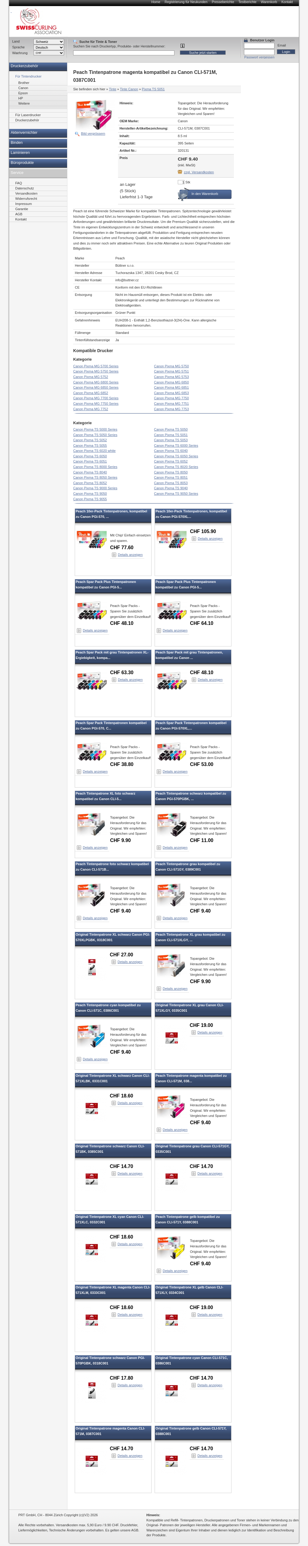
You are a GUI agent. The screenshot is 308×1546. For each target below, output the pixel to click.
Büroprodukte (22, 163)
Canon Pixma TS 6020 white (94, 450)
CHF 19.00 (201, 1025)
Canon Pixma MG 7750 (171, 398)
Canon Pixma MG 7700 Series (96, 398)
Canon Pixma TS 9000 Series (95, 488)
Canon (23, 88)
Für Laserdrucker (28, 115)
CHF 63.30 (122, 672)
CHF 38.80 (122, 764)
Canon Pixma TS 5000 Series (95, 429)
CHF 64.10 (201, 623)
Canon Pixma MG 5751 (171, 371)
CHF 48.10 (122, 623)
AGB (18, 214)
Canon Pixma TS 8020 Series (176, 467)
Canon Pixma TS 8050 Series (95, 477)
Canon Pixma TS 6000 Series (176, 445)
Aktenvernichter (24, 132)
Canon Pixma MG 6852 (90, 393)
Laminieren (20, 153)
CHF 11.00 (201, 840)
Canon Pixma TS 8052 (90, 483)
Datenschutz (24, 188)
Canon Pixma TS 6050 (90, 456)
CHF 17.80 (121, 1378)
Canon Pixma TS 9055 (90, 499)
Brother (23, 83)
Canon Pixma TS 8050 (171, 472)
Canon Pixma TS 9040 (171, 488)
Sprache (18, 47)
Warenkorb (269, 2)
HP (20, 98)
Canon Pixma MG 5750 (171, 366)
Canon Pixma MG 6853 (171, 393)
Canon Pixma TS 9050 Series (176, 493)
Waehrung (19, 53)
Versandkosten (26, 193)
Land (16, 41)
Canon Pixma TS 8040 (90, 472)
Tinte (112, 89)
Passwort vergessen (259, 57)
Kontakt (287, 2)
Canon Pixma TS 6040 (171, 450)
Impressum (23, 204)
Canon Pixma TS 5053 (171, 440)
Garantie (21, 209)
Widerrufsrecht (26, 198)
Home (155, 2)
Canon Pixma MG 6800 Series (96, 382)
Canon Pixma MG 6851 (171, 387)
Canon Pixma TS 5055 (90, 445)
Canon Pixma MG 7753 (171, 409)
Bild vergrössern (93, 133)
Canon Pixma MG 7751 (171, 403)
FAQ (18, 183)
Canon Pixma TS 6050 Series (176, 456)
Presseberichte (223, 2)
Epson (23, 93)
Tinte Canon (129, 89)
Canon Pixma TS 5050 (171, 429)
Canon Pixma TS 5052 (90, 440)
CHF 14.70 (121, 1166)
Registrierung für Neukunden (186, 2)
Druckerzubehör (24, 66)
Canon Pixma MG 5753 (171, 377)
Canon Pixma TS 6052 (171, 461)
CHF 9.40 (120, 910)
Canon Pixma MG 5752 (90, 377)
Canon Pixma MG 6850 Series (96, 387)
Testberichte (247, 2)
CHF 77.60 (122, 547)
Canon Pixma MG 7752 (90, 409)
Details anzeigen (130, 554)
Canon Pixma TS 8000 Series (95, 467)
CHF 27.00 (121, 954)
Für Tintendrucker (28, 76)
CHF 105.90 (203, 531)
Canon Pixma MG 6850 (171, 382)
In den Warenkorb (205, 194)
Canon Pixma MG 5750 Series (96, 371)
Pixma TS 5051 (153, 89)
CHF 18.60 (121, 1095)
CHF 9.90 (120, 840)
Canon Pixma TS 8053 (171, 483)
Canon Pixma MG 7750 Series (96, 403)
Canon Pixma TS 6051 (90, 461)
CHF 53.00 (201, 764)
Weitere (24, 103)
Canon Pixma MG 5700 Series (96, 366)
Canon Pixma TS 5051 (171, 435)
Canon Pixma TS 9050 (90, 493)
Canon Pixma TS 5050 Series (95, 435)
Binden (17, 142)
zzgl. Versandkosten (199, 172)
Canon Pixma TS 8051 (171, 477)
